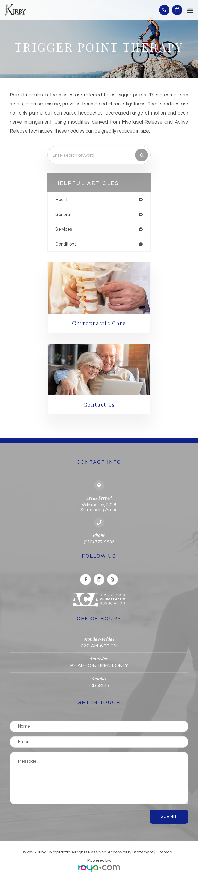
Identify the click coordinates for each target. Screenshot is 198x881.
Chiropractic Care (99, 323)
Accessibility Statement (131, 852)
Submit (169, 816)
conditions (66, 244)
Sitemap (164, 852)
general (63, 214)
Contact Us (99, 404)
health (62, 199)
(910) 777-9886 (99, 542)
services (63, 229)
